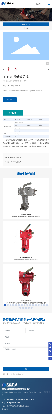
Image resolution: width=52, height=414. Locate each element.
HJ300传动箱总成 (15, 157)
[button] (5, 305)
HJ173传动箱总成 (15, 162)
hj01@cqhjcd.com (13, 403)
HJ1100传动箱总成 (26, 257)
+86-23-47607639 (27, 399)
